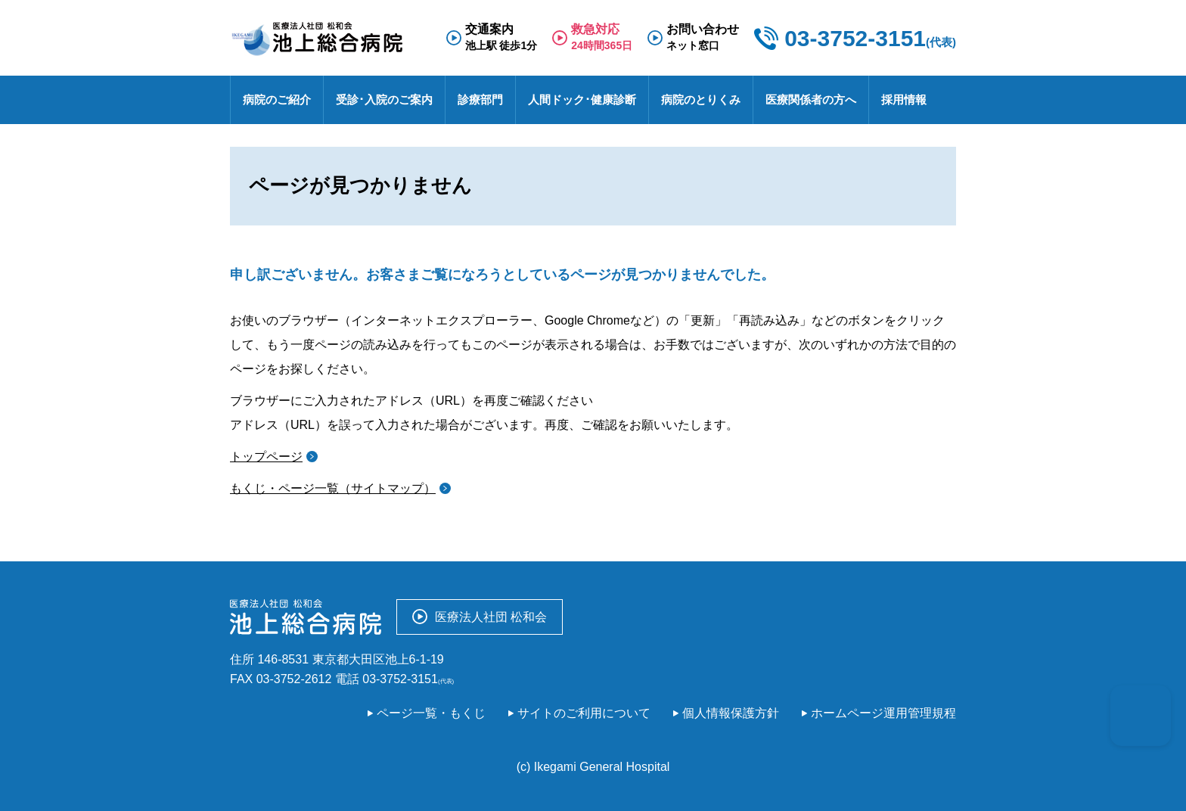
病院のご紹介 (277, 99)
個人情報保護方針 (730, 713)
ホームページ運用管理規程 (883, 713)
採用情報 (904, 99)
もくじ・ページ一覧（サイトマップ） (333, 488)
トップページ (266, 456)
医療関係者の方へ (810, 99)
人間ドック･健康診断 (582, 99)
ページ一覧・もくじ (431, 713)
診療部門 (480, 99)
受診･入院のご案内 (384, 99)
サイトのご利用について (583, 713)
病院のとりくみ (700, 99)
